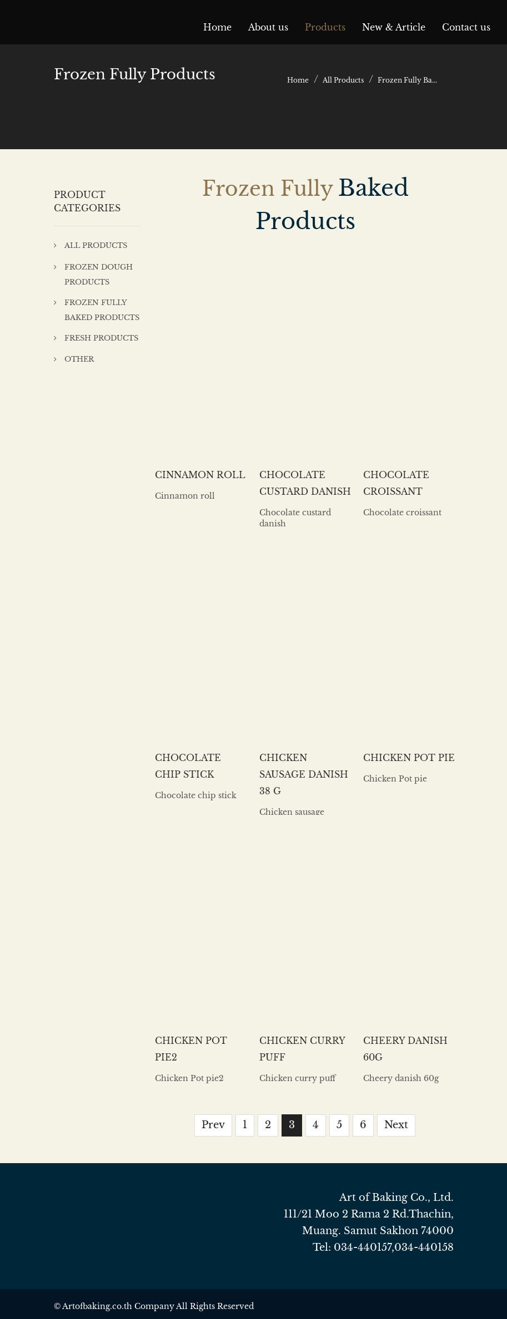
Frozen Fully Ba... (407, 80)
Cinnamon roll (200, 474)
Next (396, 1125)
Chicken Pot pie (409, 757)
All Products (343, 80)
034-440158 (424, 1247)
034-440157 (362, 1247)
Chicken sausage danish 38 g (303, 774)
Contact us (466, 27)
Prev (213, 1125)
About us (268, 27)
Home (217, 27)
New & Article (393, 27)
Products (325, 27)
